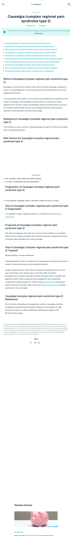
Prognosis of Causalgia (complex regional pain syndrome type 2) (30, 65)
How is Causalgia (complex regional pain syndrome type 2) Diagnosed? (32, 62)
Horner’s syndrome (51, 285)
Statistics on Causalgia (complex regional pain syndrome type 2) (30, 46)
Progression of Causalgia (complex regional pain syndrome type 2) (30, 52)
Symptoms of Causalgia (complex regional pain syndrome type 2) (30, 55)
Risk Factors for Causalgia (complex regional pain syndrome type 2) (31, 49)
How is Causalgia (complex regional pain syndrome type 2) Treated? (31, 68)
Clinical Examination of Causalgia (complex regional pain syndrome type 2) (34, 59)
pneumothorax (50, 282)
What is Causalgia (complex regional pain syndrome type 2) (28, 43)
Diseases (42, 26)
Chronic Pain (30, 26)
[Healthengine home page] (35, 4)
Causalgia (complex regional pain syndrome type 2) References (29, 71)
